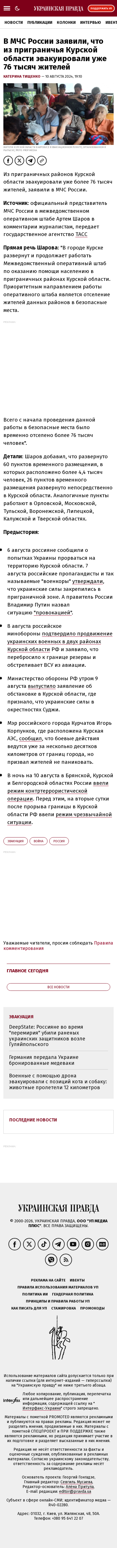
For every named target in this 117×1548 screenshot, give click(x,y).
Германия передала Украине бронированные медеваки (43, 1060)
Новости (13, 22)
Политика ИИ (35, 1294)
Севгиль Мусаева (76, 1482)
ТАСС (81, 234)
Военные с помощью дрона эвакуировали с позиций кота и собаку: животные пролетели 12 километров (58, 1081)
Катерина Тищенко (22, 76)
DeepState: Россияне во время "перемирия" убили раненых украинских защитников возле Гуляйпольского (47, 1035)
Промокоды (92, 1308)
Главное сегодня (27, 971)
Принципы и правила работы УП (58, 1301)
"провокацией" (53, 612)
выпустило (42, 686)
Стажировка (63, 1308)
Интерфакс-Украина (41, 1408)
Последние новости (33, 1120)
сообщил (30, 738)
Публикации (39, 22)
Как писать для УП (29, 1308)
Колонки (66, 22)
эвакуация (16, 841)
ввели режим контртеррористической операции (58, 791)
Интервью (90, 22)
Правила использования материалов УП (57, 1287)
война (38, 841)
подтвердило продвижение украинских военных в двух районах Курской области (59, 641)
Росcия (59, 841)
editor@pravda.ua (75, 1491)
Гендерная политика (72, 1294)
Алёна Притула (80, 1486)
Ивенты (77, 1280)
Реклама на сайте (48, 1280)
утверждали (87, 581)
